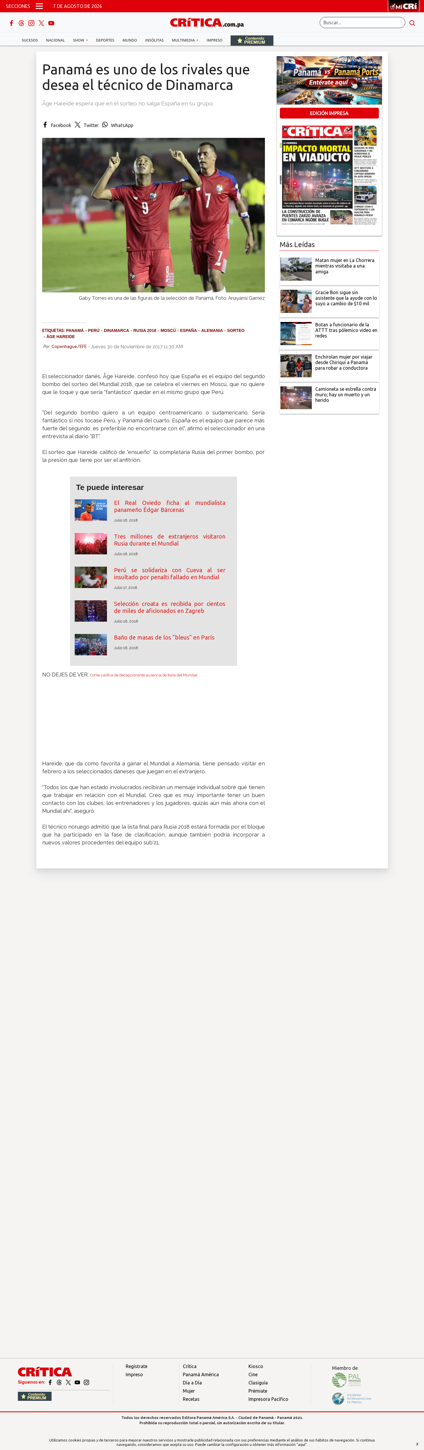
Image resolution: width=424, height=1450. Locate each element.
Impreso (215, 40)
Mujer (189, 1391)
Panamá (75, 330)
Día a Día (192, 1382)
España (188, 330)
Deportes (105, 40)
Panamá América (201, 1374)
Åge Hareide (60, 336)
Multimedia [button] (183, 40)
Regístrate (136, 1366)
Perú (94, 330)
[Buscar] (362, 22)
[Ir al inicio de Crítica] (210, 22)
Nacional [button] (55, 40)
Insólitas (154, 40)
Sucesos (30, 40)
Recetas (191, 1399)
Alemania (212, 330)
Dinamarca (116, 330)
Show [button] (79, 40)
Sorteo (235, 330)
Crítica (190, 1366)
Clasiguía (258, 1382)
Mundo (129, 40)
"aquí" (302, 1444)
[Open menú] (39, 6)
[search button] (412, 22)
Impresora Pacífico (268, 1399)
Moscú (168, 330)
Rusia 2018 (144, 330)
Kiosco (255, 1366)
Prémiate (257, 1391)
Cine (253, 1374)
